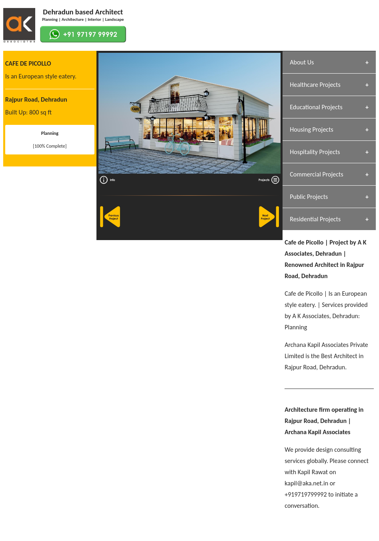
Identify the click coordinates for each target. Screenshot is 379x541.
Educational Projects (316, 107)
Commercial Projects (316, 174)
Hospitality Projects (315, 152)
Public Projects (309, 196)
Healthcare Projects (315, 84)
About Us (302, 62)
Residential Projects (315, 219)
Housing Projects (311, 129)
